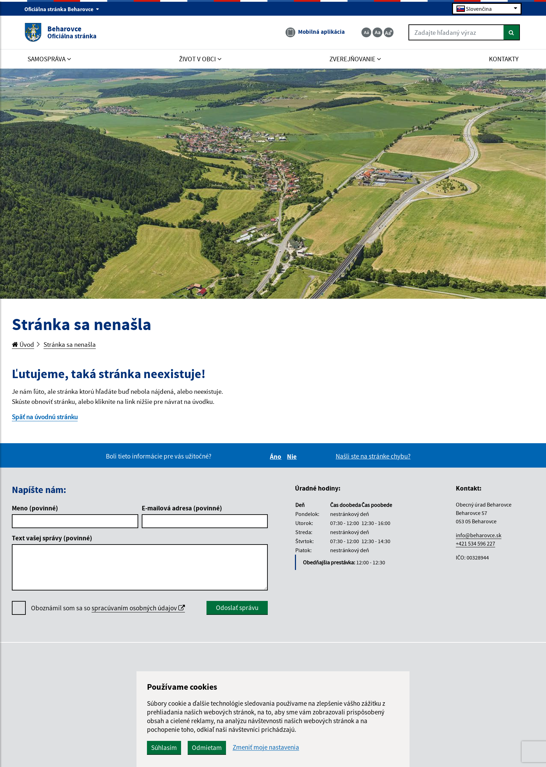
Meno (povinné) (35, 508)
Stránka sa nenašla (70, 344)
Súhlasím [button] (164, 747)
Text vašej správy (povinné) (52, 538)
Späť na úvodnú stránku (45, 417)
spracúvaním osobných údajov (138, 608)
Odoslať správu (237, 607)
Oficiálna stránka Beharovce (61, 9)
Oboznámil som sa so (108, 608)
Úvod (23, 344)
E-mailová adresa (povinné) (182, 508)
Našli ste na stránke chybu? (373, 456)
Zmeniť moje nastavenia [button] (266, 747)
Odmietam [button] (207, 747)
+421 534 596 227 (475, 543)
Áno (276, 456)
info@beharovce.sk (478, 535)
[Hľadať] (512, 32)
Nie (293, 456)
